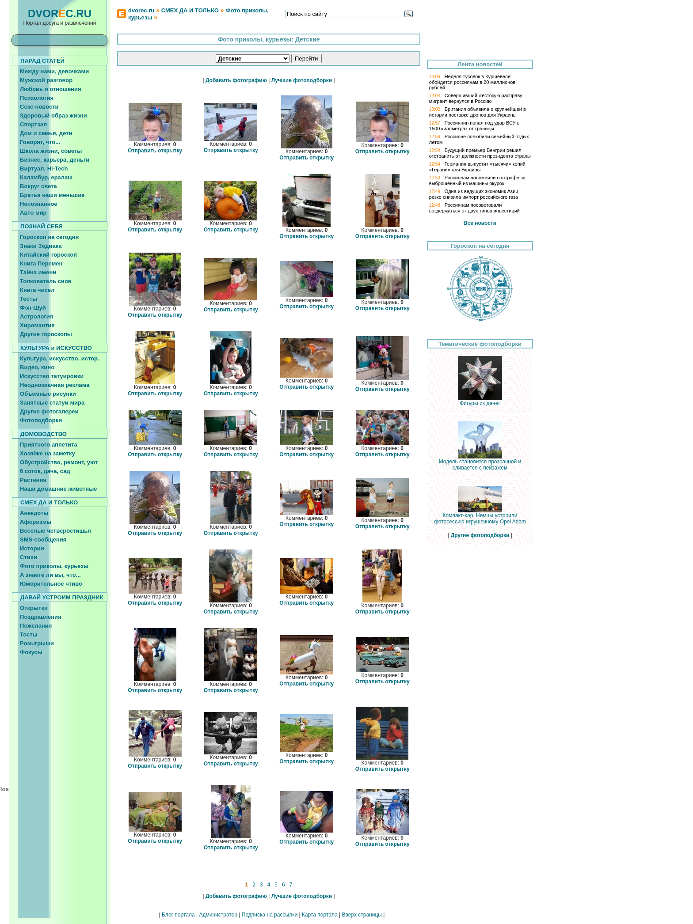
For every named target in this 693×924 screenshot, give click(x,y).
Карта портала (320, 915)
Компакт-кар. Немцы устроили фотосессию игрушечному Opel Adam (480, 516)
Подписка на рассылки (269, 915)
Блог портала (178, 915)
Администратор (218, 915)
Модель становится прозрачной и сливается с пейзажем (480, 462)
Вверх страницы (361, 915)
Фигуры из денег (480, 400)
